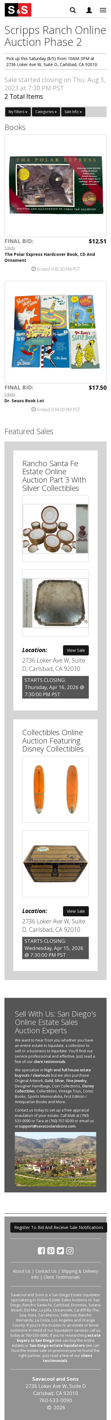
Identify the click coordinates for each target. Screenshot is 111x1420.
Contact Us (46, 1271)
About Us (21, 1271)
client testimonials (49, 1061)
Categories (46, 111)
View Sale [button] (76, 650)
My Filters (18, 111)
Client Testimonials (62, 1277)
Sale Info (73, 111)
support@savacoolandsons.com (47, 1126)
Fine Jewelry (76, 1080)
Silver (59, 1080)
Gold (49, 1080)
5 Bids (9, 247)
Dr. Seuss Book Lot (24, 400)
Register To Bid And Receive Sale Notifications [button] (58, 1227)
